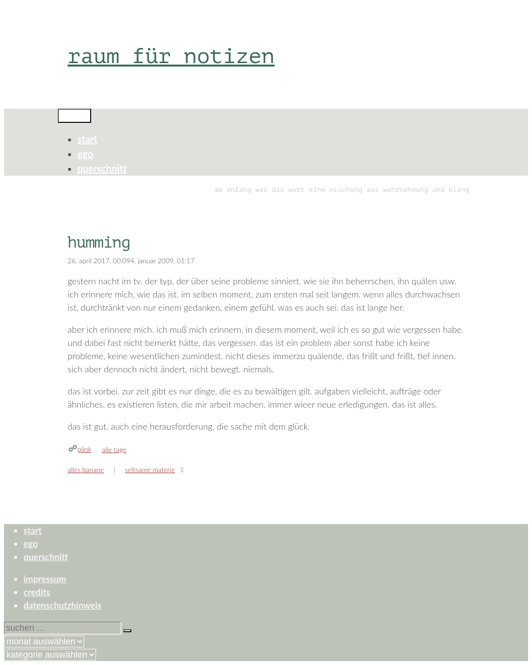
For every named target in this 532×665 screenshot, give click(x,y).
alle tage (114, 449)
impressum (45, 578)
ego (85, 154)
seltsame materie (150, 469)
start (87, 139)
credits (37, 592)
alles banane (86, 469)
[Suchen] (127, 630)
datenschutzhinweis (62, 605)
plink (84, 449)
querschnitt (102, 168)
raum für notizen (171, 56)
